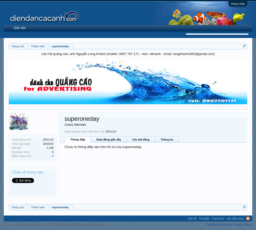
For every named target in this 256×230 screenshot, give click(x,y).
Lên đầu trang (235, 218)
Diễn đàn (20, 28)
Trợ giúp (204, 218)
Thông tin (167, 139)
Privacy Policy (242, 224)
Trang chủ (218, 218)
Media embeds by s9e (91, 224)
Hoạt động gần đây (108, 139)
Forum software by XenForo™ (40, 224)
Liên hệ (192, 218)
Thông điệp (77, 139)
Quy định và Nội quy (219, 224)
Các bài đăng (140, 139)
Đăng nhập (238, 3)
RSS (248, 218)
